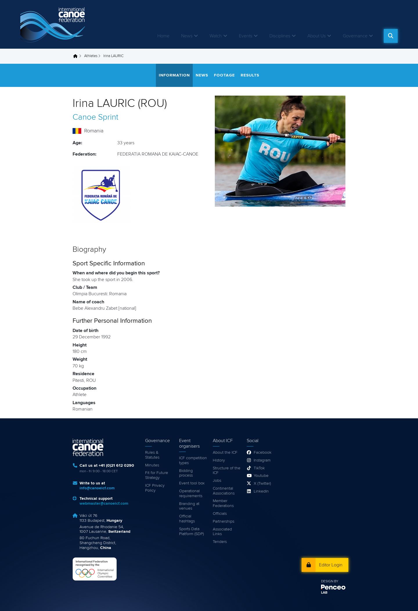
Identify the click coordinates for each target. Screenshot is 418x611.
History (219, 460)
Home (163, 36)
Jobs (217, 481)
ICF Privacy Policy (155, 488)
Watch (216, 36)
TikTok (259, 468)
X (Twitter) (262, 483)
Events (245, 36)
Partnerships (223, 521)
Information (174, 75)
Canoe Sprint (95, 117)
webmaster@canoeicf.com (104, 503)
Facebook (262, 453)
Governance (355, 36)
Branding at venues (189, 506)
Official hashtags (187, 518)
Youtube (261, 476)
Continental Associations (224, 490)
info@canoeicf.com (97, 488)
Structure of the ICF (226, 470)
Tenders (220, 542)
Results (250, 75)
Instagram (262, 460)
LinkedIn (261, 491)
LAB (324, 592)
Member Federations (223, 503)
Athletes (91, 56)
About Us (316, 36)
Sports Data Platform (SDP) (191, 531)
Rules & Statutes (152, 455)
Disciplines (279, 36)
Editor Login (331, 565)
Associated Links (222, 531)
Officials (220, 514)
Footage (224, 75)
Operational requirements (190, 493)
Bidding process (186, 473)
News (186, 36)
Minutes (152, 465)
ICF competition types (193, 460)
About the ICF (225, 453)
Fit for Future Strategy (156, 475)
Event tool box (192, 483)
